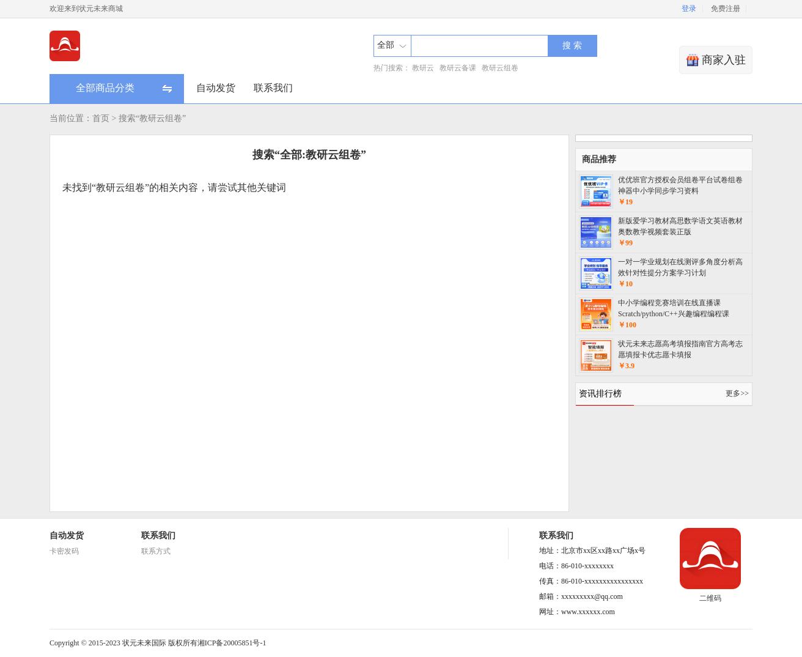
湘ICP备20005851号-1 (232, 643)
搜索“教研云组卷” (152, 118)
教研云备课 (458, 68)
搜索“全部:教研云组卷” (309, 155)
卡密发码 (64, 551)
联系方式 (156, 551)
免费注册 (725, 8)
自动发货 (215, 88)
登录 (689, 8)
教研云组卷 (500, 68)
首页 (100, 118)
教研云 (423, 68)
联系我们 (273, 88)
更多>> (737, 393)
